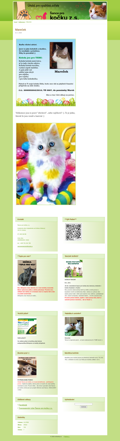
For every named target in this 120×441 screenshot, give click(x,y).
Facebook (23, 405)
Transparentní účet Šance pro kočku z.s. (36, 408)
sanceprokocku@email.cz (25, 246)
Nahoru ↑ (67, 436)
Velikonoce (22, 22)
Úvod (15, 22)
